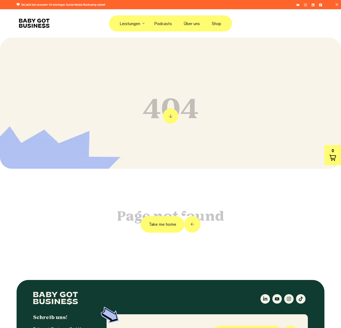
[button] (332, 155)
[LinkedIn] (313, 4)
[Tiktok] (320, 4)
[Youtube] (298, 4)
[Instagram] (305, 4)
